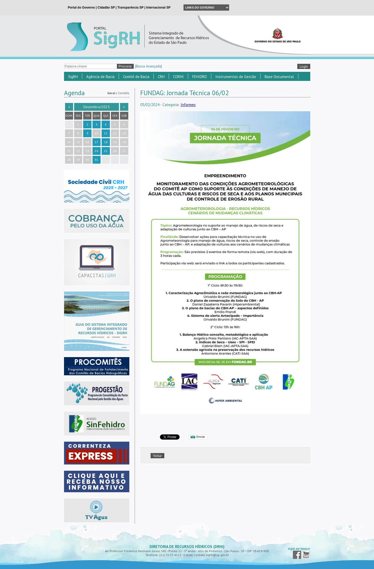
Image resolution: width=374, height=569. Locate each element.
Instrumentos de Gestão (235, 76)
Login (304, 66)
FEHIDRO (199, 76)
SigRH (73, 76)
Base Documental (279, 76)
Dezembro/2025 (96, 107)
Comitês (123, 93)
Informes (188, 104)
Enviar (200, 437)
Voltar (157, 455)
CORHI (178, 76)
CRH (161, 76)
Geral (111, 93)
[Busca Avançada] (148, 66)
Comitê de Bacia (136, 76)
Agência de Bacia (100, 76)
